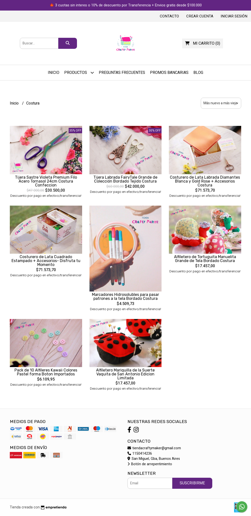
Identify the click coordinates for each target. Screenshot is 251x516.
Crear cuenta (199, 16)
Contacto (169, 16)
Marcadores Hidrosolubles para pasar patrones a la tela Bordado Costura (125, 296)
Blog (198, 73)
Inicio (53, 73)
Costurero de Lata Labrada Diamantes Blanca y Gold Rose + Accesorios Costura (205, 181)
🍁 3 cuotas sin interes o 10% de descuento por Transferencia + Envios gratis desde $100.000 (126, 5)
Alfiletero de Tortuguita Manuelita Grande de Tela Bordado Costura (205, 258)
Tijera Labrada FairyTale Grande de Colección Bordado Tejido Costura (125, 179)
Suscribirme (192, 483)
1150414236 (139, 453)
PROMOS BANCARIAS (169, 73)
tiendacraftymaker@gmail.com (154, 448)
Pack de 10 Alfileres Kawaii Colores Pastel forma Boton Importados (45, 372)
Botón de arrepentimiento (149, 464)
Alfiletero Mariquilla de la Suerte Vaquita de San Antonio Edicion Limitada (125, 374)
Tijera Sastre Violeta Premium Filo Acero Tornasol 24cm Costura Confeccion (46, 181)
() (202, 43)
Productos (79, 72)
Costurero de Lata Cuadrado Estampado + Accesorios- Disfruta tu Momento (46, 260)
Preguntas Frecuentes (122, 73)
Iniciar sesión (234, 16)
